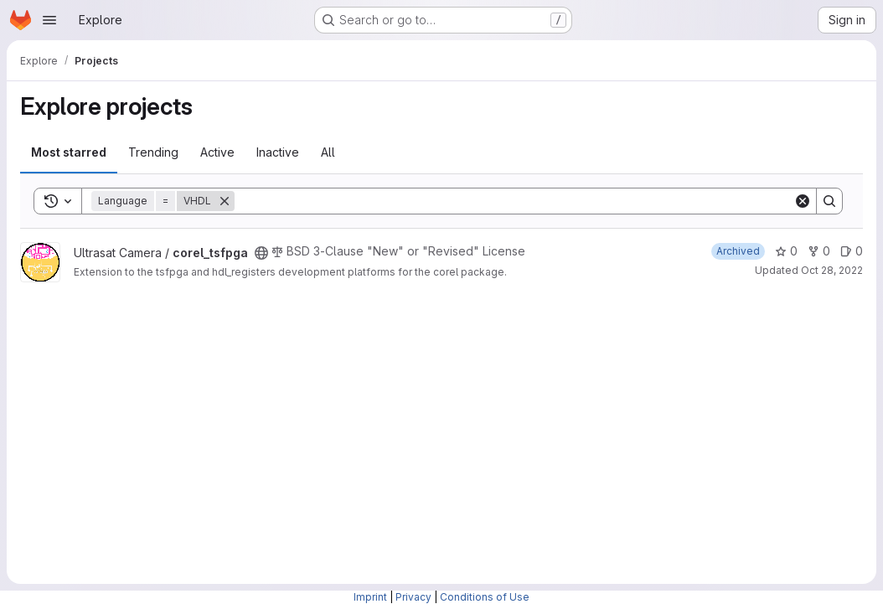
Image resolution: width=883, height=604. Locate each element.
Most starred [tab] (68, 152)
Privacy (413, 597)
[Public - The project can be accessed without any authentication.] (261, 253)
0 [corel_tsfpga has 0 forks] (819, 251)
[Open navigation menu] (49, 20)
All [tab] (328, 152)
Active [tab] (217, 152)
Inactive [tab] (277, 152)
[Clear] (803, 201)
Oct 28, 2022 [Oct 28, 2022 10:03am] (832, 270)
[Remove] (224, 201)
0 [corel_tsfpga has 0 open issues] (851, 251)
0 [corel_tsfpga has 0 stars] (786, 251)
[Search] (514, 201)
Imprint (370, 597)
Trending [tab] (153, 152)
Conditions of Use (484, 597)
